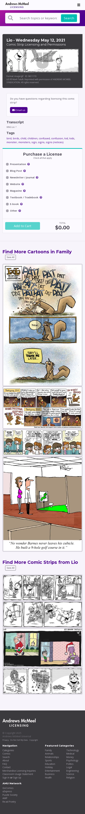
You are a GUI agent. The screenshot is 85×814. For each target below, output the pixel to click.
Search (69, 18)
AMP (4, 798)
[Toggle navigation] (78, 4)
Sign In (6, 777)
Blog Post (16, 170)
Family (48, 750)
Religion (70, 777)
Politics (70, 763)
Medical (70, 753)
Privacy (5, 740)
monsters (24, 142)
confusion (57, 138)
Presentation (18, 164)
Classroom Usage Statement (17, 774)
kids (71, 138)
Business (49, 774)
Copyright (33, 740)
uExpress (7, 791)
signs (41, 142)
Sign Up (17, 777)
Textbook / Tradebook (24, 197)
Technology (72, 750)
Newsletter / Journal (22, 177)
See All (10, 257)
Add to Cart (22, 226)
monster (11, 142)
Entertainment (52, 770)
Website (15, 184)
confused (44, 138)
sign (34, 142)
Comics (6, 753)
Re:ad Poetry (9, 801)
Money (70, 757)
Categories (8, 750)
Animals (49, 753)
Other (13, 210)
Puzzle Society (10, 794)
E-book (14, 204)
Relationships (52, 757)
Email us (18, 110)
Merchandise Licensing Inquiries (19, 770)
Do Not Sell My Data (19, 740)
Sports (48, 760)
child (23, 138)
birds (16, 138)
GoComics (8, 788)
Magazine (16, 190)
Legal (69, 767)
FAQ (4, 763)
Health (48, 777)
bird (9, 138)
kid (66, 138)
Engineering (72, 770)
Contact (6, 767)
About (5, 760)
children (33, 138)
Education (50, 763)
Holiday (49, 767)
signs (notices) (55, 142)
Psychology (72, 760)
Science (70, 774)
